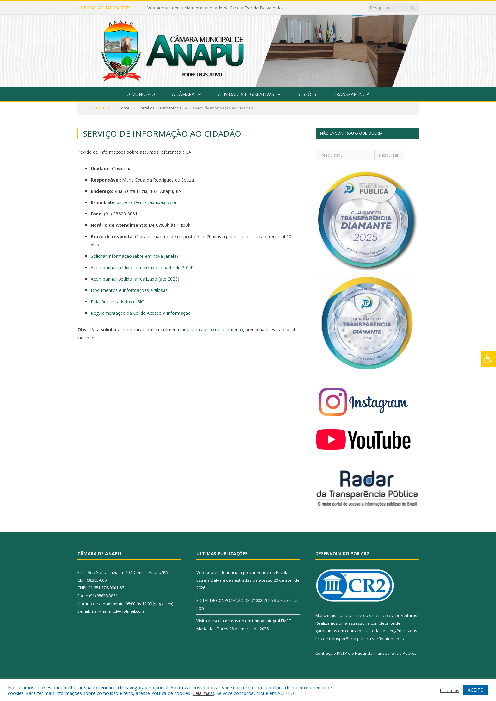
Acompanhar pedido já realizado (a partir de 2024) (142, 267)
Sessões (307, 94)
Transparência (351, 94)
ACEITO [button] (476, 690)
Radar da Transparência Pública (386, 653)
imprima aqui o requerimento (213, 329)
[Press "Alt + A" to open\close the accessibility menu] (488, 358)
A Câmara (183, 94)
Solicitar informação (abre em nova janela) (134, 256)
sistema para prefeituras (393, 615)
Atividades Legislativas (246, 94)
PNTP (342, 653)
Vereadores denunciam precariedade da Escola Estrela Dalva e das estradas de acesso (220, 8)
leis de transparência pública (343, 639)
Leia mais (203, 693)
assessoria (359, 623)
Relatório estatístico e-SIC (117, 302)
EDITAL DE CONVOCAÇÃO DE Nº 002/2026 (234, 600)
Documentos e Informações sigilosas (129, 290)
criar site (354, 615)
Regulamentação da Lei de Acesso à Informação (141, 313)
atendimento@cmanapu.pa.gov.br (142, 202)
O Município (141, 94)
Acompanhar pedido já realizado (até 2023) (135, 279)
